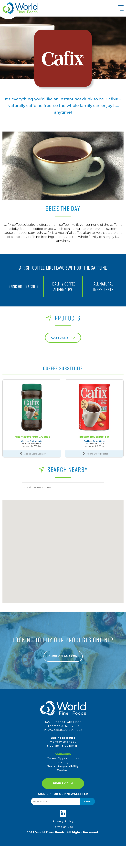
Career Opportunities (63, 758)
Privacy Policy (63, 821)
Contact (63, 770)
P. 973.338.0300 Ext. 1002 (63, 730)
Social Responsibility (63, 766)
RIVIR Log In (63, 783)
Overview (63, 754)
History (62, 762)
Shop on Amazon (63, 656)
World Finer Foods (20, 8)
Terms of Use (63, 826)
